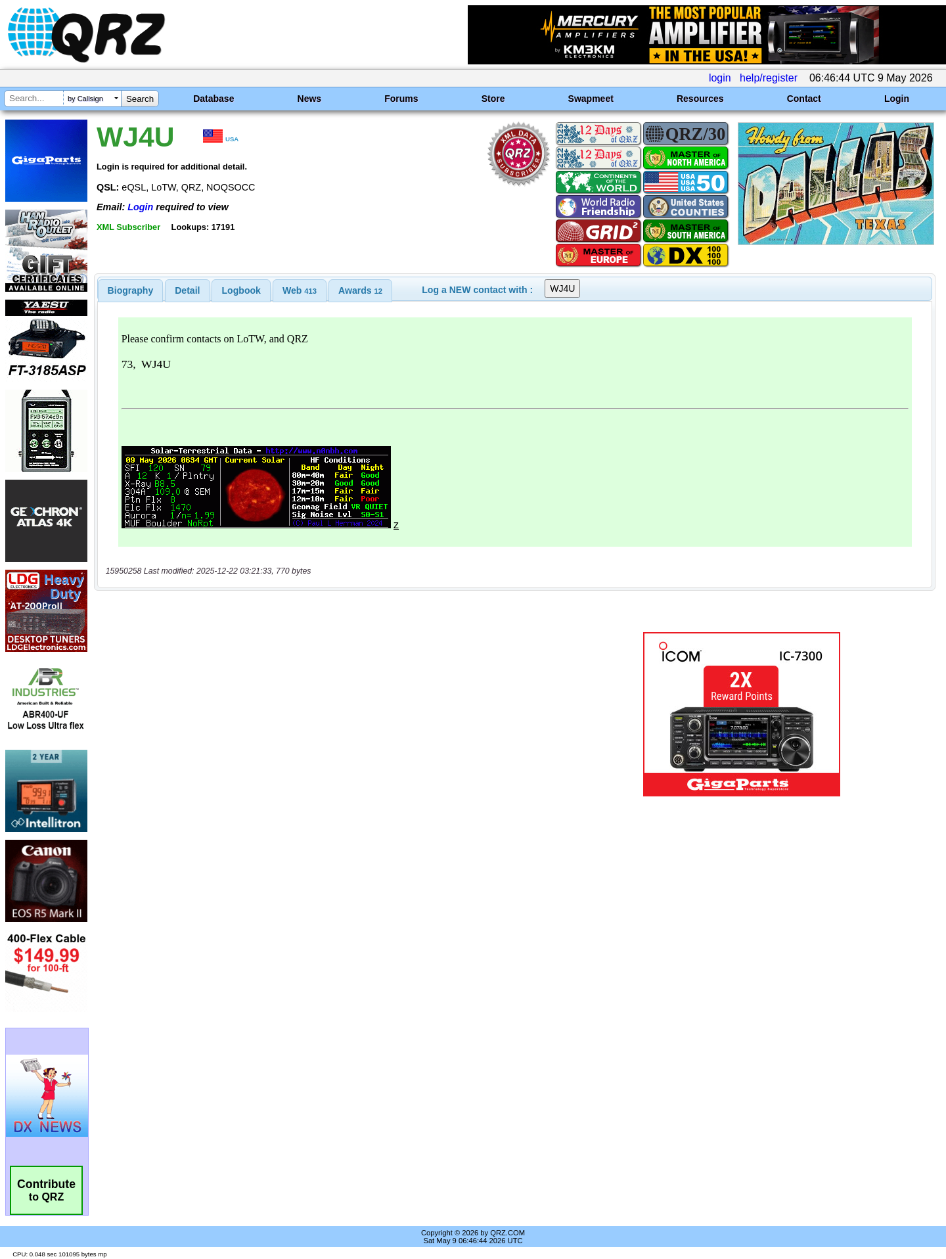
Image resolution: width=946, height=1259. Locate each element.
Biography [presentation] (131, 290)
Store (493, 98)
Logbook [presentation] (241, 290)
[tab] (131, 290)
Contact (804, 98)
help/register (769, 77)
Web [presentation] (299, 290)
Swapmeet (591, 98)
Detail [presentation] (187, 290)
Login (896, 98)
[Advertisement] (331, 714)
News (310, 98)
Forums (401, 98)
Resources (700, 98)
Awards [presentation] (360, 290)
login (720, 77)
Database (213, 98)
